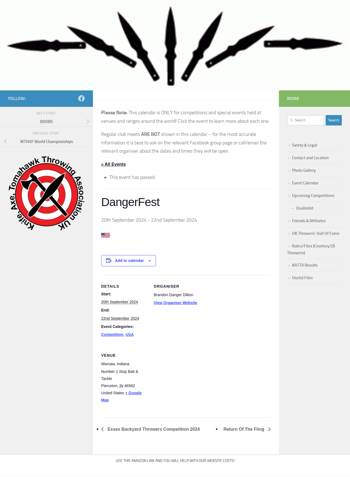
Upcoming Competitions (313, 195)
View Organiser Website (175, 303)
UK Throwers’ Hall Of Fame (316, 233)
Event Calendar (305, 183)
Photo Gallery (304, 170)
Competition (112, 334)
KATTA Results (305, 265)
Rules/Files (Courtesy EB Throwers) (311, 249)
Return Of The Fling (244, 429)
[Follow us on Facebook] (81, 98)
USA (130, 334)
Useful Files (302, 277)
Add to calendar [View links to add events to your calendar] (129, 260)
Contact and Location (310, 157)
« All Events (113, 164)
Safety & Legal (304, 145)
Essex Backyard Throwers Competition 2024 (153, 429)
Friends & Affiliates (309, 220)
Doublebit (304, 208)
